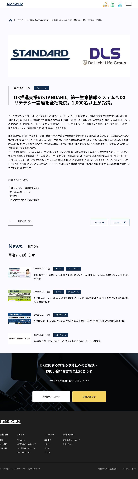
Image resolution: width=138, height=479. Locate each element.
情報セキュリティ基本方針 (107, 468)
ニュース (47, 452)
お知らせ (20, 20)
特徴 (1, 440)
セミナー (47, 444)
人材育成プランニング (27, 448)
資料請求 (13, 195)
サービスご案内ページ (20, 191)
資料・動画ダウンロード (71, 440)
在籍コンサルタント (23, 452)
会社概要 (3, 444)
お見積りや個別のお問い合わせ (24, 199)
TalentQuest (21, 440)
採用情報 (3, 448)
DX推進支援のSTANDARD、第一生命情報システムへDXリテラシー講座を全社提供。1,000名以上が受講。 (64, 20)
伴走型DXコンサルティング (26, 444)
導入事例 (47, 440)
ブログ (46, 448)
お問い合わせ (68, 444)
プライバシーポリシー (130, 468)
